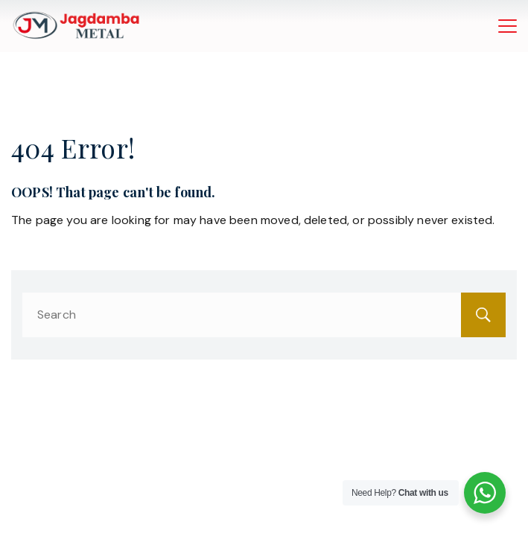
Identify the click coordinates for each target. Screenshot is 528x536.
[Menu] (507, 26)
